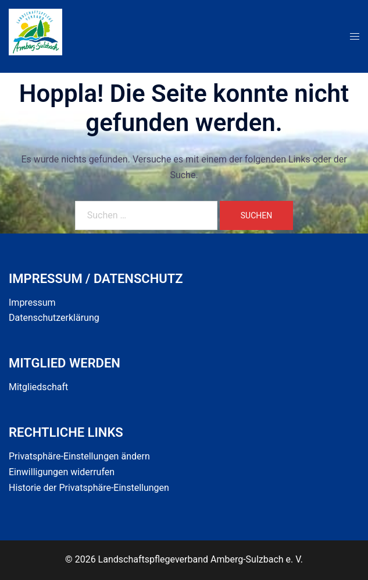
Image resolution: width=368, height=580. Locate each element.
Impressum (32, 302)
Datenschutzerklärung (54, 317)
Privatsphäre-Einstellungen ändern (79, 456)
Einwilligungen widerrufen (62, 472)
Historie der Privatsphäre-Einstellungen (89, 487)
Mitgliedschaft (38, 386)
